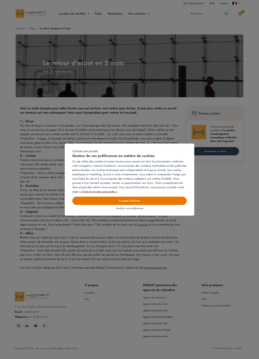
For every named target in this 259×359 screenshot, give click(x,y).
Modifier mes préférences (129, 208)
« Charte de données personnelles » (98, 191)
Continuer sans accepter (85, 151)
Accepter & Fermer (129, 201)
